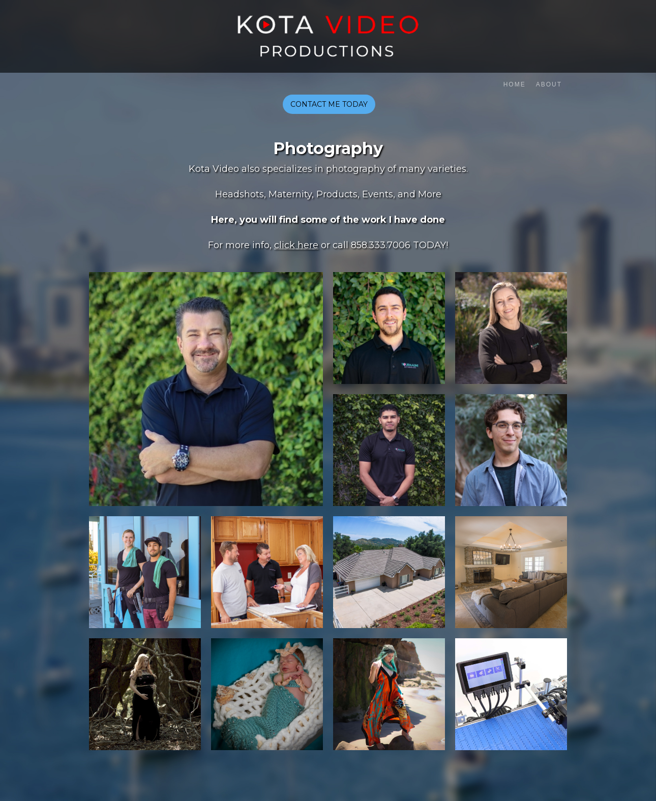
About (549, 84)
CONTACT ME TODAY (329, 104)
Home (514, 84)
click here (296, 245)
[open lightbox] (206, 389)
